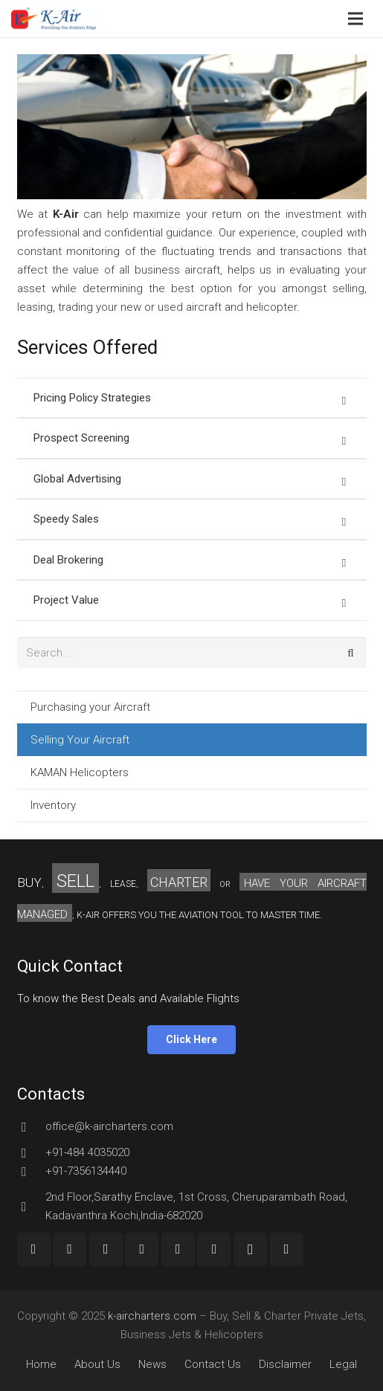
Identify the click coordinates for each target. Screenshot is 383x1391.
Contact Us (212, 1364)
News (152, 1364)
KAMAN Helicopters (79, 772)
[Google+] (69, 1249)
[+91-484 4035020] (31, 1153)
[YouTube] (106, 1249)
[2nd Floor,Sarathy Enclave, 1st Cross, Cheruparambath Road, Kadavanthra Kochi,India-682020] (31, 1206)
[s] (192, 652)
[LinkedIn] (178, 1249)
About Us (97, 1364)
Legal (343, 1364)
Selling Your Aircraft (79, 739)
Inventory (53, 805)
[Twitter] (141, 1249)
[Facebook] (34, 1249)
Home (41, 1364)
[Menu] (355, 18)
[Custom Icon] (286, 1249)
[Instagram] (250, 1249)
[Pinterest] (214, 1249)
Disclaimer (285, 1364)
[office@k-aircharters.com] (31, 1127)
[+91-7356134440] (31, 1171)
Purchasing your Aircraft (90, 707)
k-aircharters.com (152, 1316)
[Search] (351, 652)
